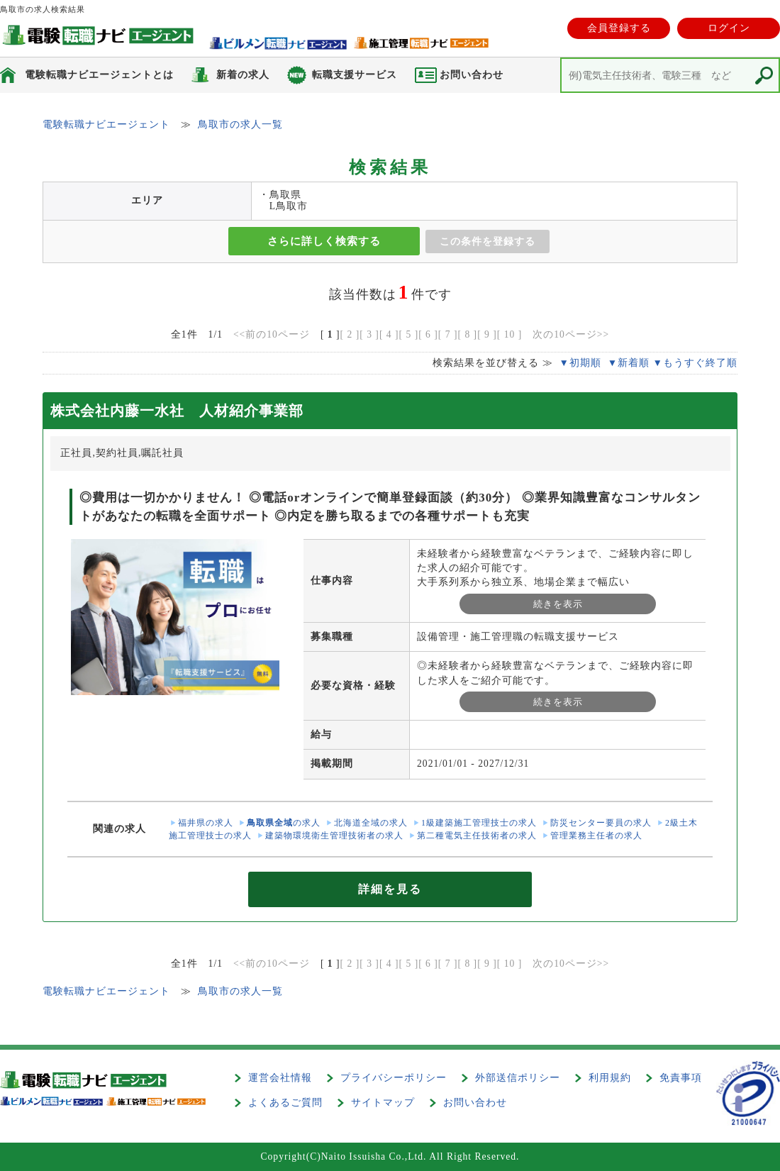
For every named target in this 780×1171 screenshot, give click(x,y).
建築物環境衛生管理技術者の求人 (334, 835)
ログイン (729, 28)
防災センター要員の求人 (601, 823)
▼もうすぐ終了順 (695, 362)
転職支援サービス (354, 75)
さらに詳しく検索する (324, 241)
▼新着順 (629, 362)
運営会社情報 (280, 1077)
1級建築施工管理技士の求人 (479, 823)
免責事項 (680, 1077)
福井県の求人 (205, 823)
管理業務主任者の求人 (596, 835)
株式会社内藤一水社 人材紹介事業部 (176, 410)
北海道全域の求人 (371, 823)
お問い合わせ (475, 1102)
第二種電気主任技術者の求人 (477, 835)
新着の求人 (242, 75)
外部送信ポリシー (517, 1077)
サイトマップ (383, 1102)
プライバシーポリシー (393, 1077)
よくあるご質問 (285, 1102)
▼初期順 (580, 362)
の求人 (284, 823)
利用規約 (610, 1077)
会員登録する (619, 28)
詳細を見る (390, 889)
